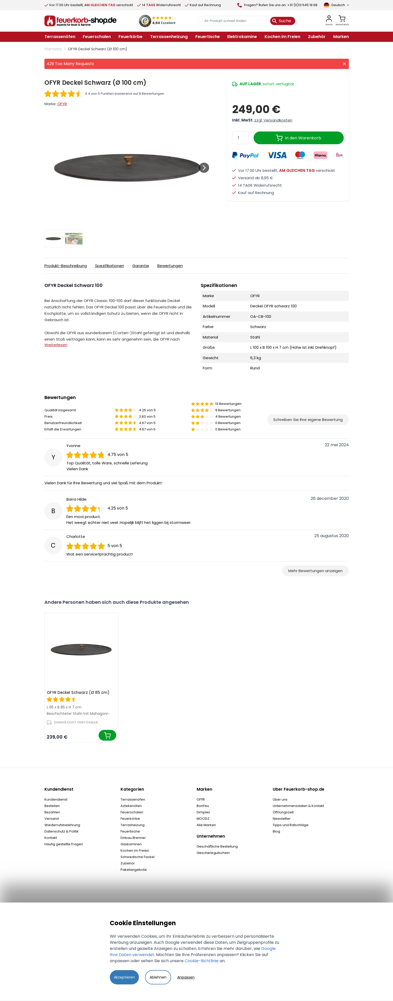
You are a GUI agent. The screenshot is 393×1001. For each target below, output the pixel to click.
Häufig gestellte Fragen (63, 844)
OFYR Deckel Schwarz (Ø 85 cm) (78, 692)
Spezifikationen (109, 265)
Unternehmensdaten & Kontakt (298, 805)
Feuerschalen (132, 812)
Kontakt (50, 837)
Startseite (53, 49)
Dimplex (203, 812)
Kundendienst (55, 799)
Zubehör (128, 863)
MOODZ (203, 818)
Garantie (140, 265)
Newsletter (282, 818)
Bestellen (52, 805)
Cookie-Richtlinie (202, 961)
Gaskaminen (131, 844)
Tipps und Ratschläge (290, 825)
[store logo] (80, 21)
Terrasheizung (133, 825)
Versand (51, 818)
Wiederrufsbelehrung (62, 825)
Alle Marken (206, 825)
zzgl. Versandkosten (273, 120)
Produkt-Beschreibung (65, 265)
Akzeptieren (124, 977)
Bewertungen (170, 265)
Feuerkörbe (130, 818)
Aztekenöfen (131, 805)
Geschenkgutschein (213, 852)
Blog (276, 831)
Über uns (280, 799)
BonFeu (203, 805)
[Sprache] (336, 5)
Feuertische (130, 831)
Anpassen (186, 977)
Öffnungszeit (283, 812)
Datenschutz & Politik (61, 831)
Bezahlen (52, 812)
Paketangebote (134, 869)
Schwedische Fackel (137, 856)
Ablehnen (158, 977)
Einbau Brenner (133, 837)
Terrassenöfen (133, 799)
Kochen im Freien (135, 850)
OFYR (62, 103)
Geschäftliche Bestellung (217, 846)
